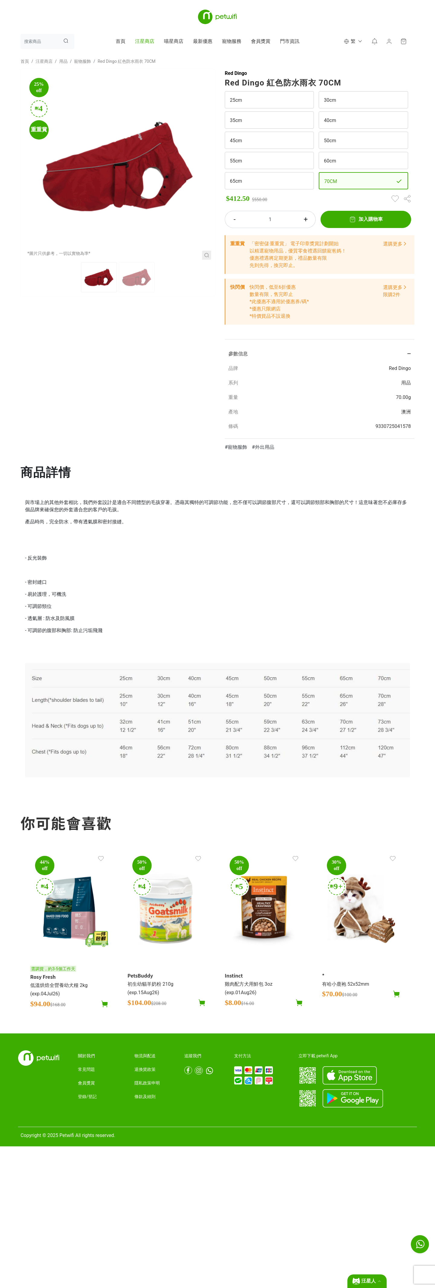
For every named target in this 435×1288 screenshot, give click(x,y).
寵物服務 (231, 41)
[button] (352, 41)
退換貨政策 (145, 1069)
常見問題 (86, 1069)
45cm (236, 140)
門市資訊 (289, 41)
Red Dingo (236, 73)
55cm (236, 161)
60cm (330, 161)
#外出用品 (263, 447)
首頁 (120, 41)
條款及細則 (145, 1096)
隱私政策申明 (147, 1083)
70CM (330, 181)
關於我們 (86, 1055)
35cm (236, 120)
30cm (330, 100)
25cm (236, 100)
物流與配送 (145, 1055)
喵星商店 (173, 41)
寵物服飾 (82, 61)
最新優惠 (202, 41)
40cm (330, 120)
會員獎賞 (260, 41)
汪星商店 (144, 41)
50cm (330, 140)
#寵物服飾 (236, 447)
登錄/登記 (87, 1096)
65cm (236, 181)
